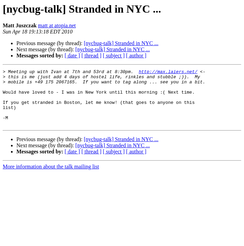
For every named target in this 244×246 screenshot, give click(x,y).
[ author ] (136, 55)
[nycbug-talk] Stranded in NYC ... (121, 43)
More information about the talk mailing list (51, 178)
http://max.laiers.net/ (168, 72)
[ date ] (72, 55)
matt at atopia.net (57, 25)
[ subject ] (114, 55)
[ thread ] (91, 55)
